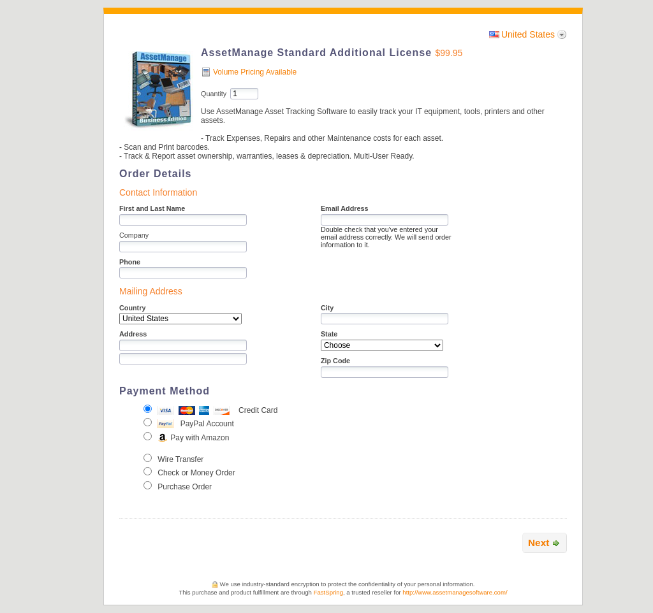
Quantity (213, 93)
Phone (129, 262)
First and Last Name (152, 208)
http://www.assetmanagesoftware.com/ (454, 592)
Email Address (345, 208)
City (327, 308)
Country (132, 308)
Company (134, 235)
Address (133, 334)
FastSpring (328, 592)
